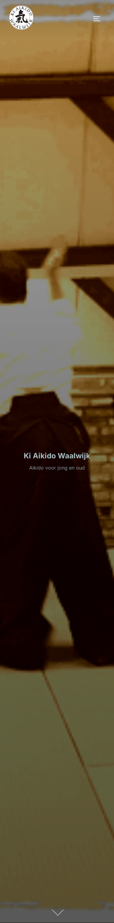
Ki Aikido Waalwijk (57, 455)
